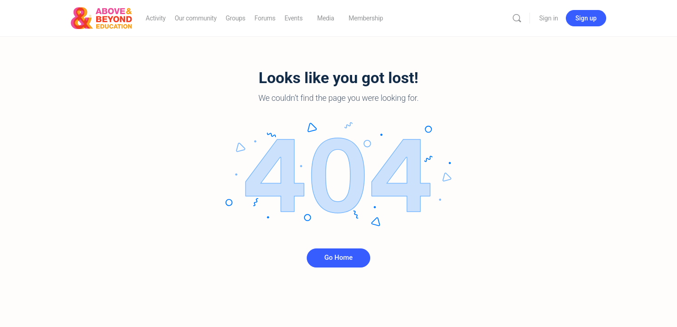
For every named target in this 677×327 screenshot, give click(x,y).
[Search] (517, 18)
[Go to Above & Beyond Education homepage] (101, 17)
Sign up (586, 18)
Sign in (548, 18)
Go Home (338, 257)
